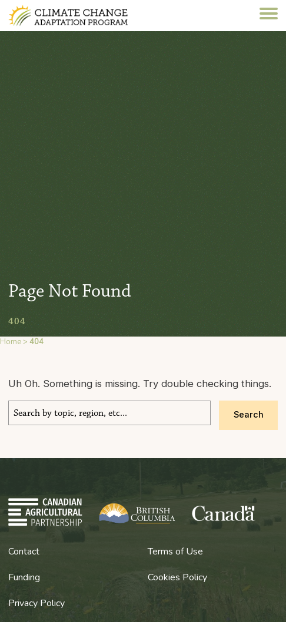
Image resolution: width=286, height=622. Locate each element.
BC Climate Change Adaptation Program (80, 15)
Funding (24, 577)
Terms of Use (175, 551)
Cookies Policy (177, 577)
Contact (23, 551)
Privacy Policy (36, 603)
